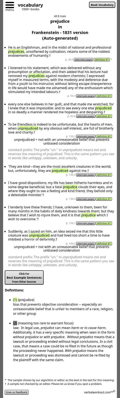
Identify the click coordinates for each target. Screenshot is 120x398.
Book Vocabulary (102, 5)
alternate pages (83, 59)
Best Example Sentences (24, 277)
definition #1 (102, 59)
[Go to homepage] (29, 5)
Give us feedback (16, 392)
